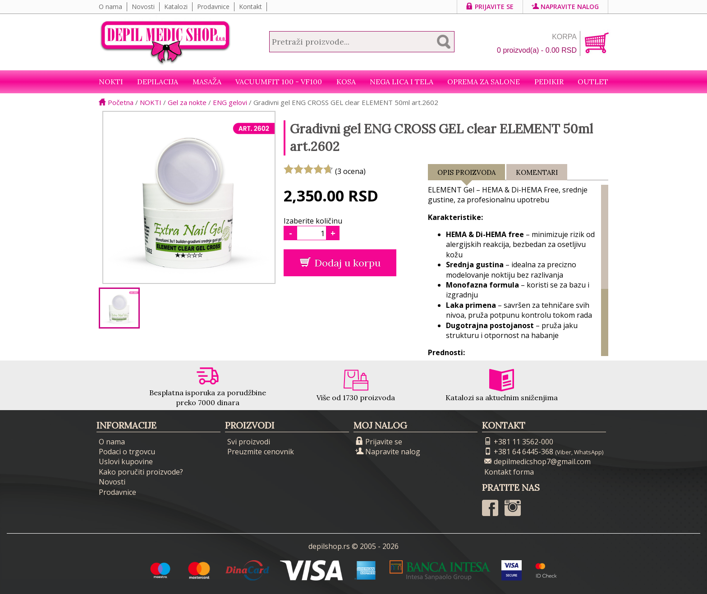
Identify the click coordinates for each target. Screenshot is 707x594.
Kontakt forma (509, 472)
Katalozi (176, 6)
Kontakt (250, 6)
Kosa (346, 81)
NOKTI (111, 81)
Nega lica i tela (401, 81)
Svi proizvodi (248, 442)
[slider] (308, 169)
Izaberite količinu (313, 221)
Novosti (143, 6)
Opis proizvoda (466, 174)
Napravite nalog (565, 6)
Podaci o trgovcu (127, 452)
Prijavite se (490, 6)
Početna (116, 102)
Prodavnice (213, 6)
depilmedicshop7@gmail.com (537, 461)
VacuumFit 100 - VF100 (278, 81)
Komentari (537, 172)
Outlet (593, 81)
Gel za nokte (187, 102)
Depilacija (157, 81)
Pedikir (549, 81)
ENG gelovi (230, 102)
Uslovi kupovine (126, 461)
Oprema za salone (483, 81)
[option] (119, 308)
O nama (110, 6)
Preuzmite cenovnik (260, 452)
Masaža (207, 81)
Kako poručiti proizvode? (141, 472)
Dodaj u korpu (340, 262)
